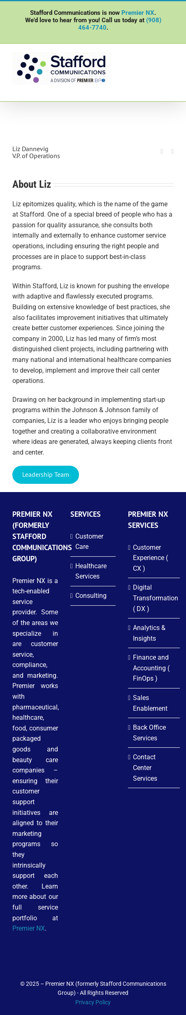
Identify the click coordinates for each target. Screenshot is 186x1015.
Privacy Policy (93, 1002)
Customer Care (89, 541)
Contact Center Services (145, 767)
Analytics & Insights (149, 633)
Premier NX (137, 12)
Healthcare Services (91, 571)
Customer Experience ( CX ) (150, 558)
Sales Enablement (150, 703)
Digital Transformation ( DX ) (154, 597)
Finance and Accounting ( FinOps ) (151, 667)
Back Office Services (149, 732)
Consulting (91, 596)
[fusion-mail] (172, 151)
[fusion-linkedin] (161, 151)
